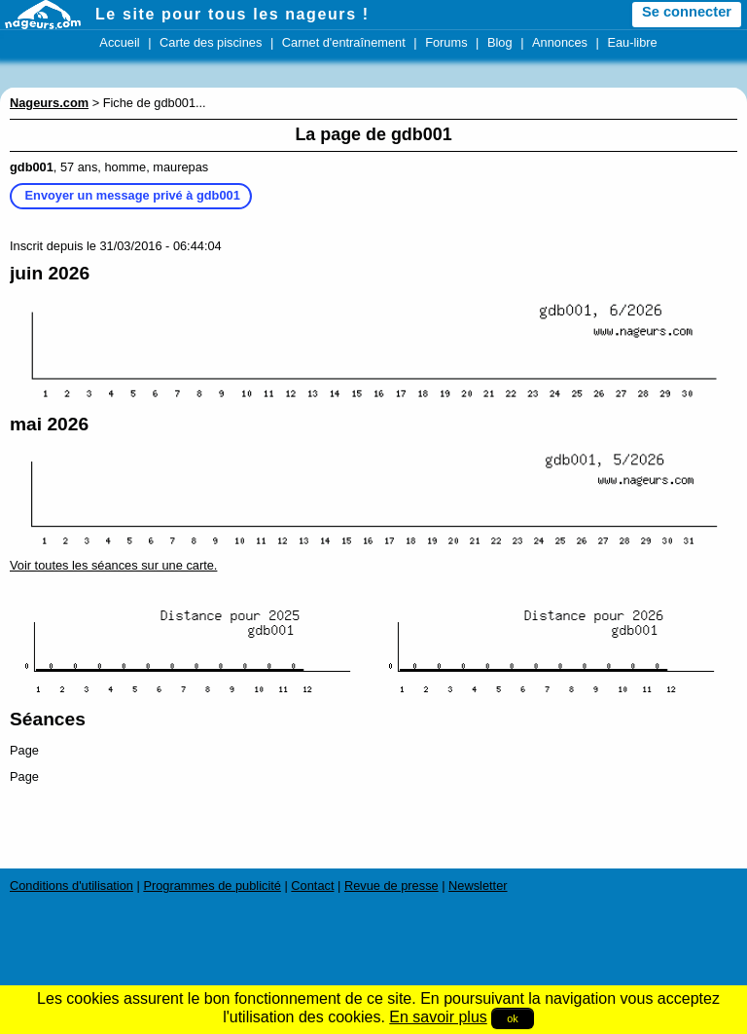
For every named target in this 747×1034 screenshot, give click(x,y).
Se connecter (686, 11)
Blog (500, 42)
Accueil (119, 42)
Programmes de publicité (212, 885)
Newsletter (477, 885)
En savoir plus (438, 1017)
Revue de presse (391, 885)
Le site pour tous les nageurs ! (232, 14)
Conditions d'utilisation (71, 885)
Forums (446, 42)
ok (512, 1018)
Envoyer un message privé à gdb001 (132, 195)
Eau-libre (632, 42)
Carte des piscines (211, 42)
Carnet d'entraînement (344, 42)
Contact (312, 885)
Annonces (559, 42)
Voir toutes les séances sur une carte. (113, 565)
